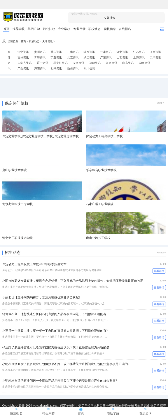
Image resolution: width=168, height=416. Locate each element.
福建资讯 (95, 63)
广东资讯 (106, 57)
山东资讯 (128, 63)
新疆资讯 (73, 68)
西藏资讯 (56, 68)
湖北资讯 (122, 52)
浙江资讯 (89, 57)
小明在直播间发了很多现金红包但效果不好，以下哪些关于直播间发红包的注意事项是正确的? (65, 364)
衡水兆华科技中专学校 (17, 204)
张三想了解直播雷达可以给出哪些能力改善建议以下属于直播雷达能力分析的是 (55, 347)
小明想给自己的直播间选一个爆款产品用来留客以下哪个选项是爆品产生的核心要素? (59, 380)
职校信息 (110, 29)
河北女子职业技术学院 (17, 238)
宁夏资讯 (56, 57)
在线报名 (125, 29)
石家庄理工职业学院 (100, 204)
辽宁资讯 (42, 63)
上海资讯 (139, 57)
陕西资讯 (89, 52)
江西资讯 (111, 63)
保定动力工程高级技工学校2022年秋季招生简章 (34, 264)
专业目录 (79, 29)
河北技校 (49, 29)
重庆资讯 (56, 52)
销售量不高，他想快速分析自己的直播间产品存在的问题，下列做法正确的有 (54, 314)
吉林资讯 (23, 57)
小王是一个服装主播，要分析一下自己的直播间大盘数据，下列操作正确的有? (55, 330)
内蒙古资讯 (25, 63)
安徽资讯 (78, 63)
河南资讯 (155, 52)
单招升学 (34, 29)
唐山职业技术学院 (14, 170)
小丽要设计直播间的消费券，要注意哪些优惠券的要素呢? (41, 297)
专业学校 (64, 29)
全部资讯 (9, 60)
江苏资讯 (139, 52)
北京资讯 (73, 57)
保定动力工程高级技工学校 (104, 136)
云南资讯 (73, 52)
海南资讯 (40, 68)
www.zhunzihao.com (45, 405)
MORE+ (161, 103)
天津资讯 (47, 41)
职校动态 (94, 29)
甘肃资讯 (106, 52)
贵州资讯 (40, 52)
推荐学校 (18, 29)
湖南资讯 (144, 63)
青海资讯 (40, 57)
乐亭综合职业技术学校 (101, 170)
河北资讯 (23, 52)
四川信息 (89, 68)
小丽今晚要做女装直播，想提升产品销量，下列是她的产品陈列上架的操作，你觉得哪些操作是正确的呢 (72, 281)
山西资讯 (122, 57)
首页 (6, 29)
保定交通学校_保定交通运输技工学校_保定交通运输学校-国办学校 (47, 136)
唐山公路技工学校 (98, 238)
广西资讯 (23, 68)
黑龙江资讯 (60, 63)
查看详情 (159, 270)
